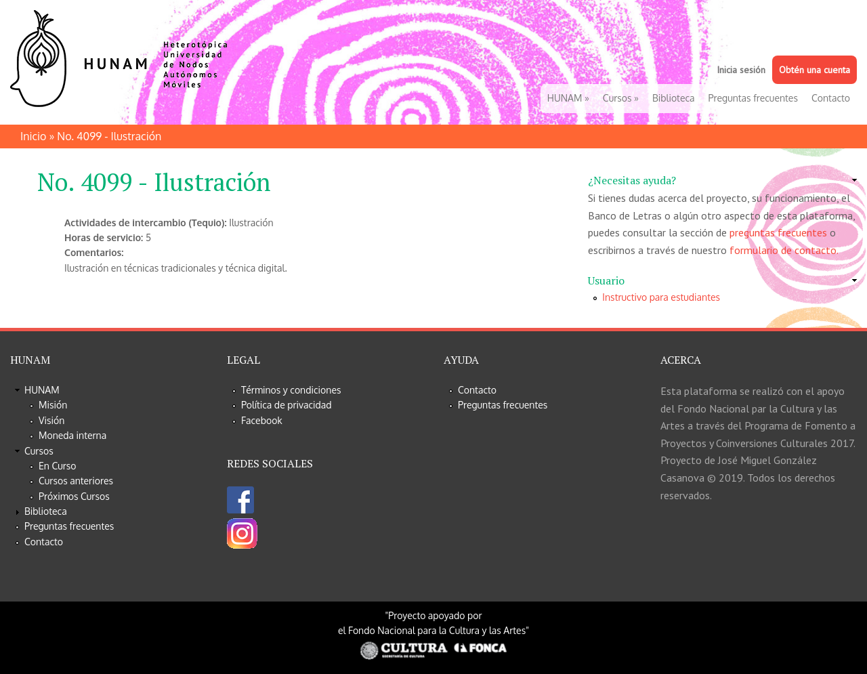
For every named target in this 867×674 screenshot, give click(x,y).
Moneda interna (72, 435)
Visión (51, 420)
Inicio (33, 136)
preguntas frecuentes (778, 232)
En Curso (58, 465)
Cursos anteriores (76, 480)
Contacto (830, 98)
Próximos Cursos (74, 496)
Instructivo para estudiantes (661, 297)
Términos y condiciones (291, 390)
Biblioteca (673, 98)
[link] (722, 181)
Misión (53, 404)
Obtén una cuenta (814, 70)
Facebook (261, 420)
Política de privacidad (286, 404)
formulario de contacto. (784, 250)
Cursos (621, 98)
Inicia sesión (741, 70)
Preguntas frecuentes (753, 98)
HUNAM (568, 98)
